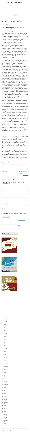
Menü (15, 15)
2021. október (4, 382)
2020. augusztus (5, 402)
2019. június (4, 423)
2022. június (4, 370)
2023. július (4, 351)
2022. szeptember (5, 366)
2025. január (4, 328)
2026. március (4, 318)
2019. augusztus (5, 420)
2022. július (4, 369)
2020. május (4, 406)
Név (3, 198)
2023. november (5, 346)
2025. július (4, 323)
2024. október (4, 333)
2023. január (4, 360)
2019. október (4, 417)
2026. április (4, 317)
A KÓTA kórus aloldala (15, 2)
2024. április (4, 339)
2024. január (4, 343)
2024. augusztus (5, 334)
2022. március (4, 375)
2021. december (4, 379)
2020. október (4, 399)
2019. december (4, 414)
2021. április (4, 390)
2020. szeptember (5, 400)
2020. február (4, 411)
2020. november (5, 397)
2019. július (4, 421)
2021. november (5, 381)
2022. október (4, 364)
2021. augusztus (5, 385)
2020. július (4, 403)
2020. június (4, 405)
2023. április (4, 355)
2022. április (4, 373)
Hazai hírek (20, 162)
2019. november (5, 415)
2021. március (4, 391)
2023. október (4, 348)
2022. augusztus (5, 367)
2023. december (4, 345)
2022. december (4, 361)
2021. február (4, 393)
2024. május (4, 337)
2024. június (4, 336)
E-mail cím (4, 203)
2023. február (4, 358)
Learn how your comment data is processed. (13, 220)
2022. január (4, 378)
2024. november (5, 331)
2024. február (4, 342)
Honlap (3, 208)
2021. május (4, 388)
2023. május (4, 354)
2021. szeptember (5, 384)
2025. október (4, 321)
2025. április (4, 325)
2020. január (4, 412)
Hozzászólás (4, 185)
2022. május (4, 372)
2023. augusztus (5, 349)
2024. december (4, 330)
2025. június (4, 324)
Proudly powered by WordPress (7, 430)
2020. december (4, 396)
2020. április (4, 408)
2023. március (4, 357)
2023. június (4, 352)
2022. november (5, 363)
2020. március (4, 409)
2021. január (4, 394)
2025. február (4, 327)
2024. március (4, 340)
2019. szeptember (5, 418)
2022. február (4, 376)
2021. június (4, 387)
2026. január (4, 320)
